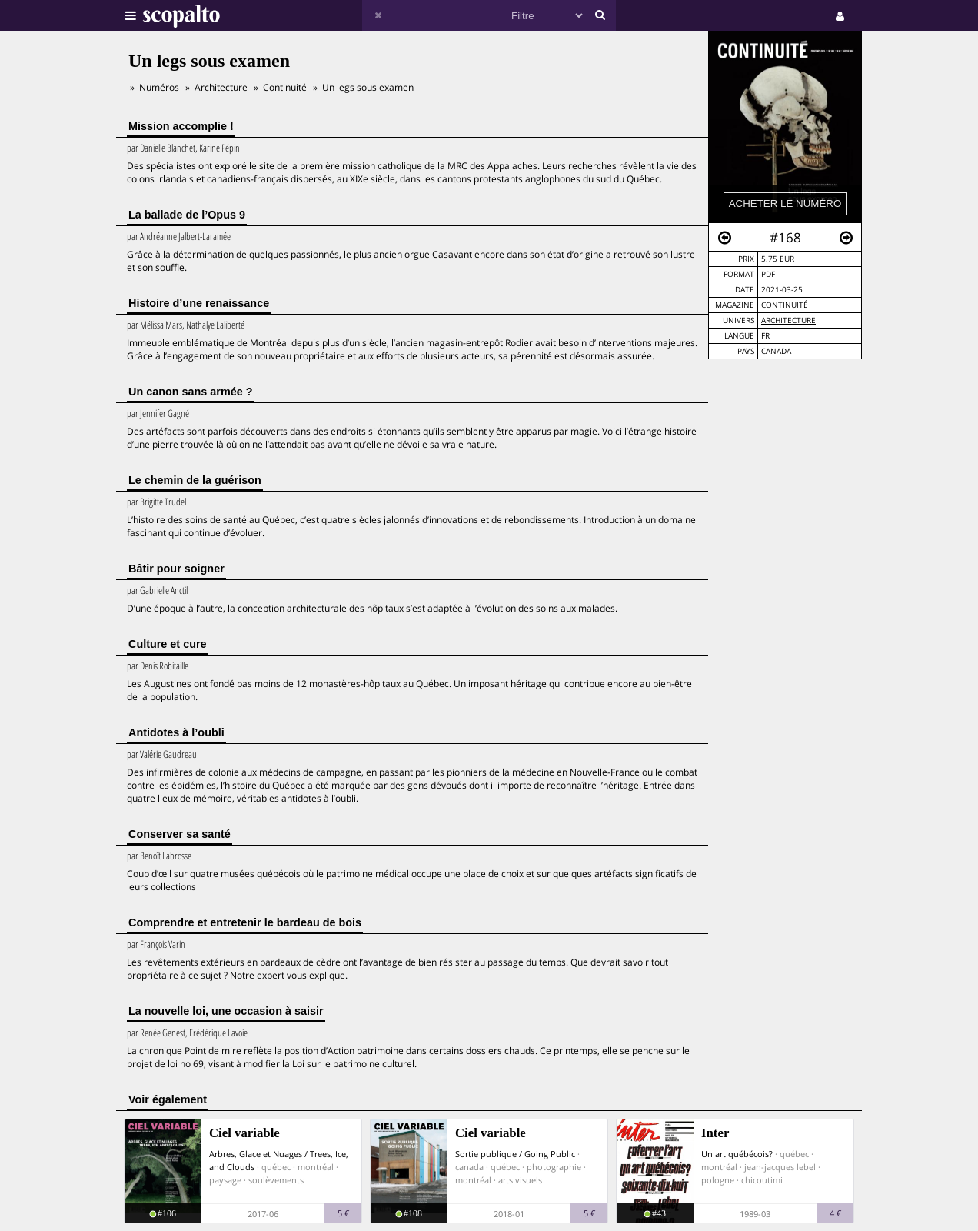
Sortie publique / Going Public (515, 1153)
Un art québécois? (737, 1153)
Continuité (784, 305)
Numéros (159, 87)
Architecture (788, 320)
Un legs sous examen (368, 87)
